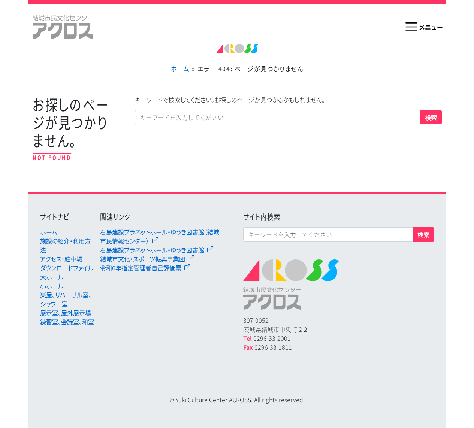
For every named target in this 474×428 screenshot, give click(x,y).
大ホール (52, 276)
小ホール (52, 285)
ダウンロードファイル (67, 267)
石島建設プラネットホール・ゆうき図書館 (152, 249)
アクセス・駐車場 (61, 258)
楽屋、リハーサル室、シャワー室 (65, 299)
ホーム (180, 68)
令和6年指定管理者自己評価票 (140, 267)
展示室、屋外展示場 (65, 312)
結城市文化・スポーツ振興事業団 (142, 258)
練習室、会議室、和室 (67, 321)
